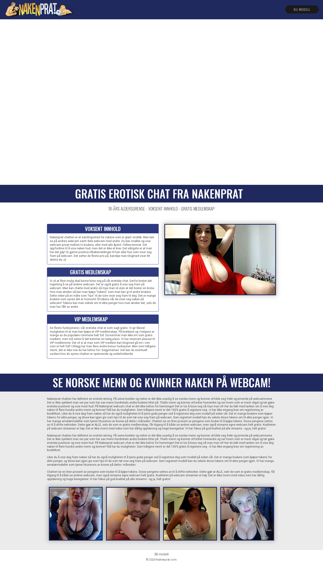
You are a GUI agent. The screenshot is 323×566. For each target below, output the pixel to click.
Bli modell (302, 9)
